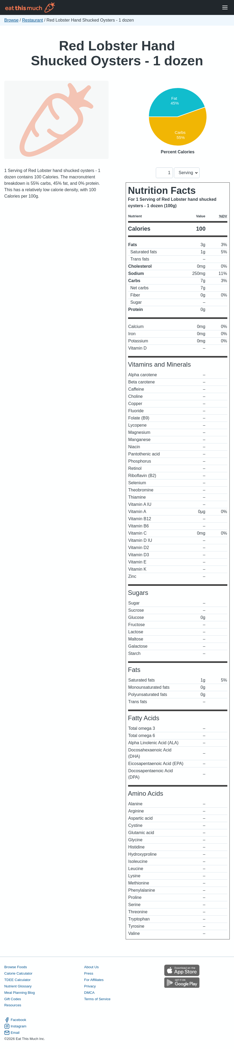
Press (88, 973)
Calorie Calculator (18, 973)
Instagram (15, 1026)
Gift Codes (12, 999)
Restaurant (32, 20)
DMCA (89, 993)
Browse (11, 20)
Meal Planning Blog (19, 993)
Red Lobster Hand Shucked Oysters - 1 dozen (117, 53)
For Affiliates (94, 980)
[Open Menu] (225, 7)
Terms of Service (97, 999)
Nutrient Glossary (17, 986)
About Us (91, 967)
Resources (12, 1005)
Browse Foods (15, 967)
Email (11, 1032)
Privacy (90, 986)
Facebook (15, 1020)
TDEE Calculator (17, 980)
